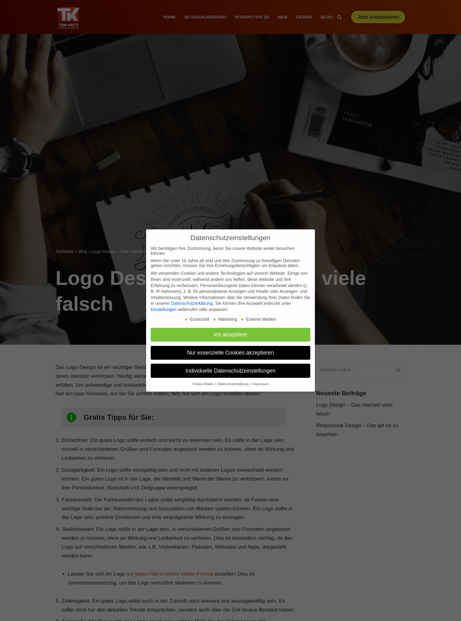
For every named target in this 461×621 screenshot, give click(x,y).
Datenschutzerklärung (192, 298)
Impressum (261, 379)
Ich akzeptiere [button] (230, 330)
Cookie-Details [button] (203, 379)
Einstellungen (163, 304)
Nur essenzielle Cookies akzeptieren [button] (230, 348)
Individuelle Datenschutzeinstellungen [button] (231, 366)
